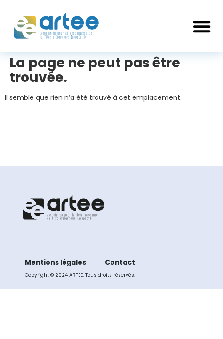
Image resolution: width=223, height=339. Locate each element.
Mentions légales (55, 262)
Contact (120, 262)
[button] (202, 26)
